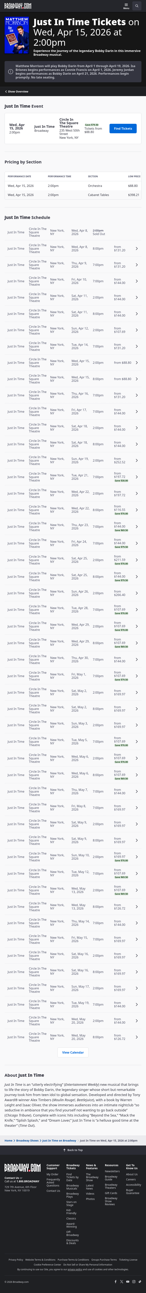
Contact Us (12, 1178)
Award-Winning (71, 1225)
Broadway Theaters (111, 1186)
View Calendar (73, 1052)
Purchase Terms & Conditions (73, 1259)
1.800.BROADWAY (28, 1181)
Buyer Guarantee (132, 1191)
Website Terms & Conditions (40, 1259)
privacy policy (75, 1269)
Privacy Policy (16, 1259)
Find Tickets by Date (72, 1177)
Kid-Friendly (71, 1211)
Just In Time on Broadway (57, 1140)
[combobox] (135, 5)
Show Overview (16, 91)
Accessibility (133, 1184)
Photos (90, 1199)
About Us (131, 1174)
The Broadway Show (92, 1177)
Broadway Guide (111, 1178)
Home (8, 1140)
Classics (71, 1218)
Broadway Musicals (72, 1187)
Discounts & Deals (72, 1241)
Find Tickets (123, 128)
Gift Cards (111, 1193)
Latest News (90, 1187)
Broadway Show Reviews (111, 1201)
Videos (90, 1193)
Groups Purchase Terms (104, 1259)
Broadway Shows (26, 1140)
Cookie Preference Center (47, 1264)
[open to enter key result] (136, 5)
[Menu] (126, 6)
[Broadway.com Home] (18, 6)
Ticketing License (128, 1259)
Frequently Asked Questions (53, 1182)
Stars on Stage (71, 1203)
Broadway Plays (72, 1195)
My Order (52, 1174)
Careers (131, 1179)
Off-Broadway (72, 1233)
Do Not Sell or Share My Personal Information (87, 1264)
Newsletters (112, 1171)
